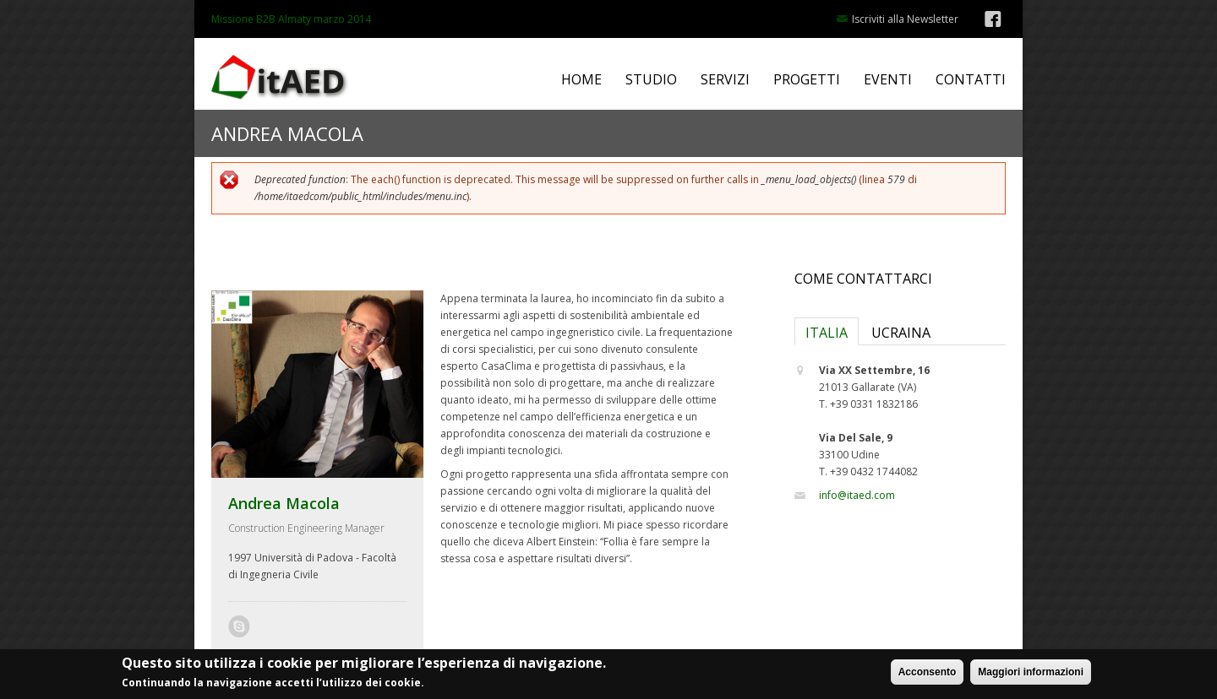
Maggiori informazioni (1030, 675)
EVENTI (888, 80)
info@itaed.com (857, 495)
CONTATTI (971, 80)
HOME (581, 80)
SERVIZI (725, 80)
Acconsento (927, 675)
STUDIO (651, 80)
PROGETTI (806, 80)
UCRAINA (900, 332)
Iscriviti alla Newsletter (905, 19)
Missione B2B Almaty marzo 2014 (291, 19)
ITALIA (826, 332)
